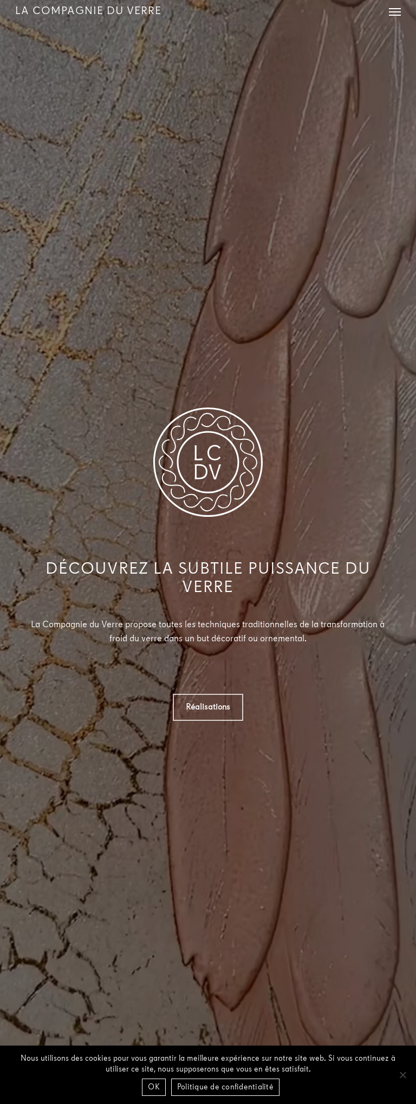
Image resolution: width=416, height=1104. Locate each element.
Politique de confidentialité (225, 1087)
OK (154, 1087)
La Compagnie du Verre (88, 11)
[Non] (402, 1074)
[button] (395, 11)
